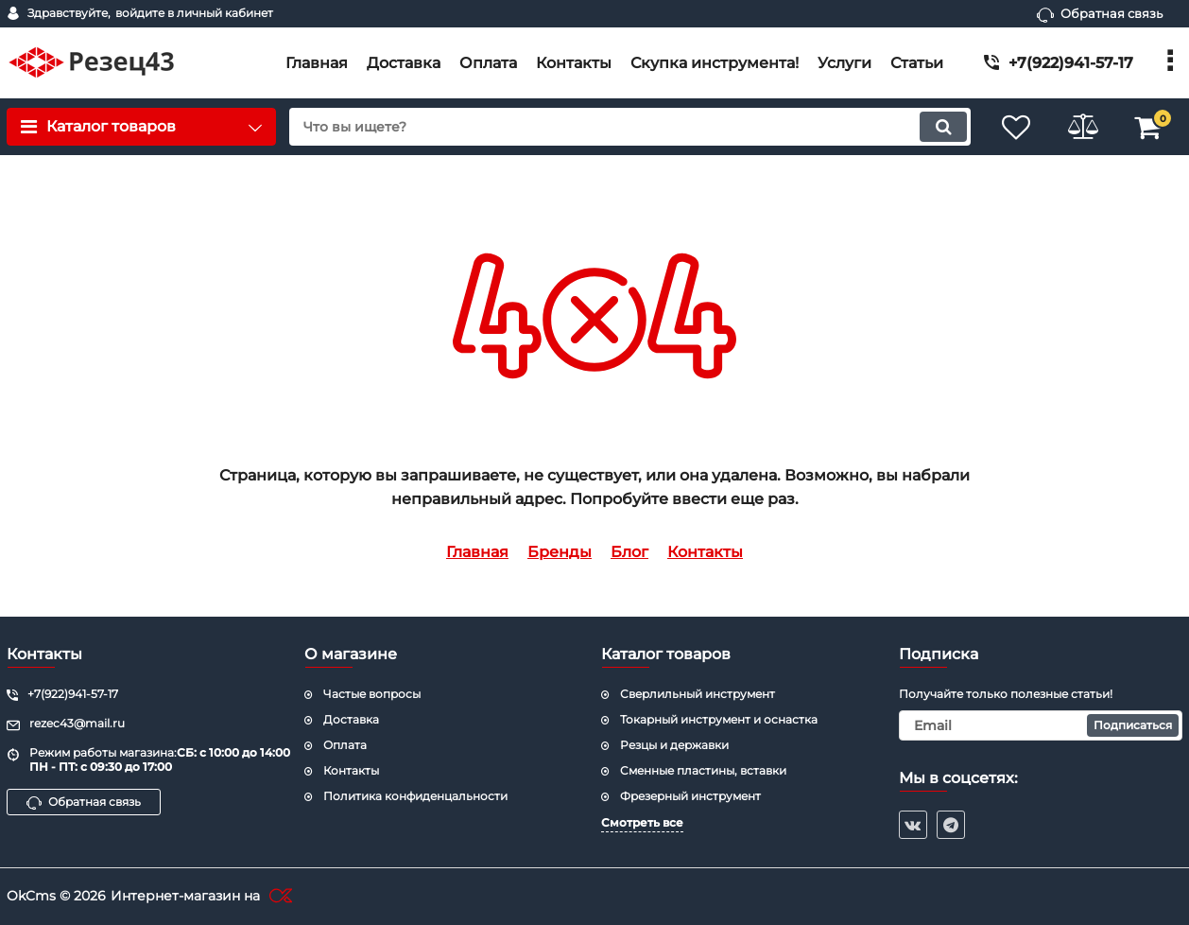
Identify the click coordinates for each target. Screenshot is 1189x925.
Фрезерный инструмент (690, 796)
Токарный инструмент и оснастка (719, 719)
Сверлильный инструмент (697, 694)
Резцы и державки (674, 745)
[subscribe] (1041, 725)
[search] (630, 127)
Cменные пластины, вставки (703, 770)
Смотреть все (642, 822)
